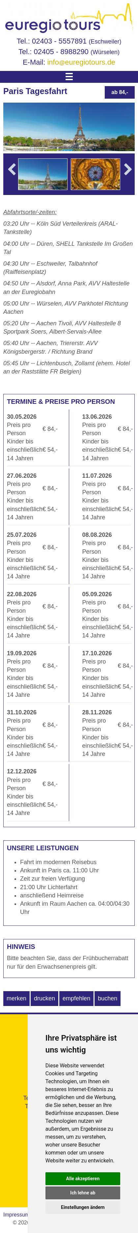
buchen (107, 998)
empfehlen (76, 998)
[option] (42, 174)
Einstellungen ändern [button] (83, 1207)
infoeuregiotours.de (81, 62)
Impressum (16, 1214)
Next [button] (128, 179)
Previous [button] (11, 179)
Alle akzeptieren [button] (83, 1178)
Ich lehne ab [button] (82, 1192)
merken (16, 998)
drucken (44, 998)
